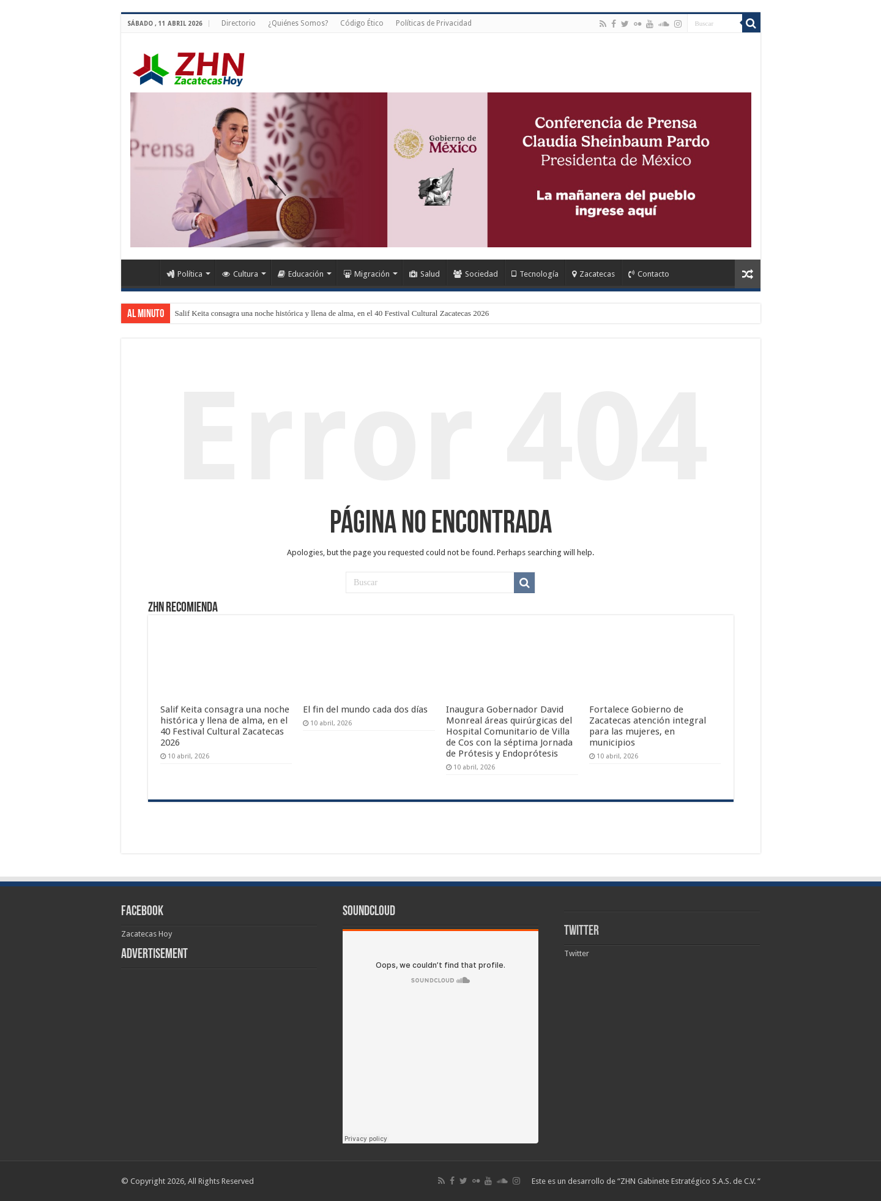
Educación (301, 274)
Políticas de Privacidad (434, 23)
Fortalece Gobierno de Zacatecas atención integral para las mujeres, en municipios (647, 726)
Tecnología (535, 274)
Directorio (238, 23)
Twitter (581, 931)
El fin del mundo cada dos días (365, 709)
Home (143, 272)
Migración (366, 274)
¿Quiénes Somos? (298, 23)
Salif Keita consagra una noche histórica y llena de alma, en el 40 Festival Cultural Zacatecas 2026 (332, 313)
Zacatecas (593, 274)
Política (184, 274)
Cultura (240, 274)
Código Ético (362, 23)
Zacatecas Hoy (146, 933)
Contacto (648, 274)
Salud (424, 274)
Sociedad (475, 274)
